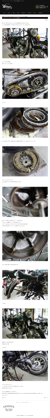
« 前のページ (4, 399)
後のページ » (46, 399)
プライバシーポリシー (25, 404)
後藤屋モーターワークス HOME (6, 16)
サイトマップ (18, 404)
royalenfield (12, 16)
